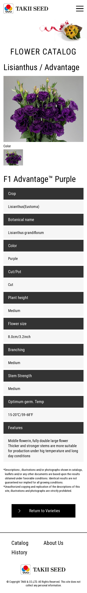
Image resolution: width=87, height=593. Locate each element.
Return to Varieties (44, 510)
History (19, 552)
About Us (53, 543)
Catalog (19, 543)
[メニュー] (80, 8)
